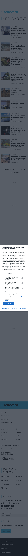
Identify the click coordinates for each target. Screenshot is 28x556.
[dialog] (14, 278)
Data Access (14, 308)
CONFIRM (8, 303)
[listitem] (14, 274)
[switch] (22, 278)
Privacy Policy (22, 308)
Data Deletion (5, 308)
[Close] (25, 247)
